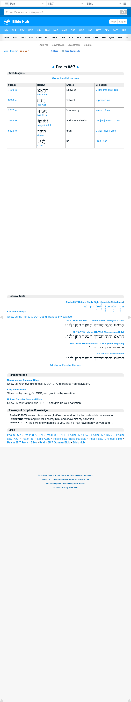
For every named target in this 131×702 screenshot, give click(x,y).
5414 (11, 130)
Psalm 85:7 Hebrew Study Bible (82, 302)
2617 (11, 110)
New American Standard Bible (23, 380)
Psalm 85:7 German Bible (54, 442)
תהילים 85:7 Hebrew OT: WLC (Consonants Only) (98, 332)
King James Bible (16, 389)
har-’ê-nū (42, 94)
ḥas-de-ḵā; (42, 115)
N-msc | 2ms (103, 110)
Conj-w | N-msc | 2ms (108, 120)
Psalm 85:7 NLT (56, 435)
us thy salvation (63, 316)
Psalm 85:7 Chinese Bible (105, 438)
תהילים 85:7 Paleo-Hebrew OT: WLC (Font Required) (97, 343)
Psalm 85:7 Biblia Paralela (69, 438)
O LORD (36, 316)
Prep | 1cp (101, 140)
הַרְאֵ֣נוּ (121, 306)
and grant (48, 316)
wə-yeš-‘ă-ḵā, (44, 125)
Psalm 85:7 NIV (33, 435)
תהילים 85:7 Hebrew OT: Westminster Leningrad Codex (95, 320)
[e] (16, 89)
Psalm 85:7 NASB (102, 435)
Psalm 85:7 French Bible (22, 442)
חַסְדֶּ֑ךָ (107, 306)
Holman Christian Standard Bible (24, 399)
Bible (6, 51)
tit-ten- (40, 135)
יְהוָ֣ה (113, 306)
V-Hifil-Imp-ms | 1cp (107, 89)
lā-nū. (40, 145)
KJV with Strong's (16, 311)
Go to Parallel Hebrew (65, 78)
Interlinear (117, 302)
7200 (11, 89)
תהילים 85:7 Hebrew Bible (110, 353)
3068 (11, 100)
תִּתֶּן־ (91, 306)
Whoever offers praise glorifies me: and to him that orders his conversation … (64, 415)
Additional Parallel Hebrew (65, 365)
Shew (10, 316)
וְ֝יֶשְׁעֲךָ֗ (99, 306)
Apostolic (105, 302)
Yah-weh (41, 104)
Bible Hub (79, 442)
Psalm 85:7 (14, 435)
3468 (11, 120)
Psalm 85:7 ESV (78, 435)
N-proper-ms (103, 100)
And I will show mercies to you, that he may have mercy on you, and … (61, 422)
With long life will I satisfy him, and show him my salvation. (52, 419)
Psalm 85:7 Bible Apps (36, 438)
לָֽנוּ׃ (85, 306)
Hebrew (13, 51)
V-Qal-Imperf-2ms (106, 130)
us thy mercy (22, 316)
